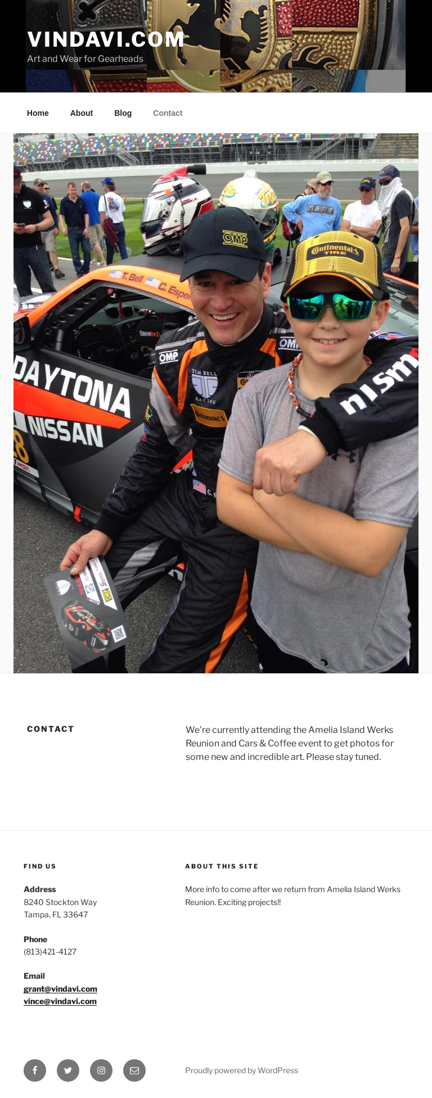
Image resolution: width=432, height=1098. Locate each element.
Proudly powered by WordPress (241, 1070)
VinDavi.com (106, 39)
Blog (123, 113)
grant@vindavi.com (60, 988)
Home (38, 113)
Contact (167, 113)
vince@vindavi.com (60, 1001)
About (81, 113)
